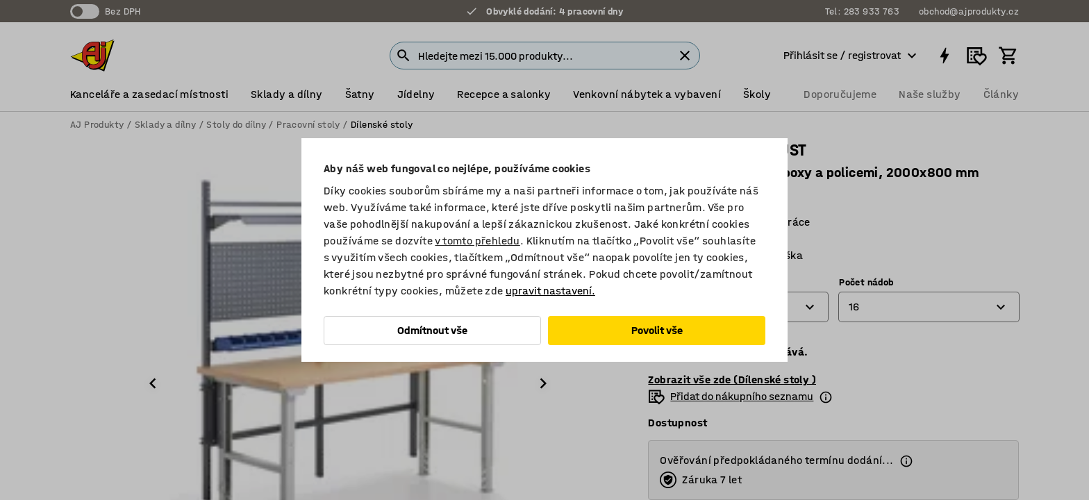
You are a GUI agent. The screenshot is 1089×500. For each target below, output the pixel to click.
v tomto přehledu (477, 240)
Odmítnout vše (432, 330)
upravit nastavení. (550, 290)
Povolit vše (657, 330)
